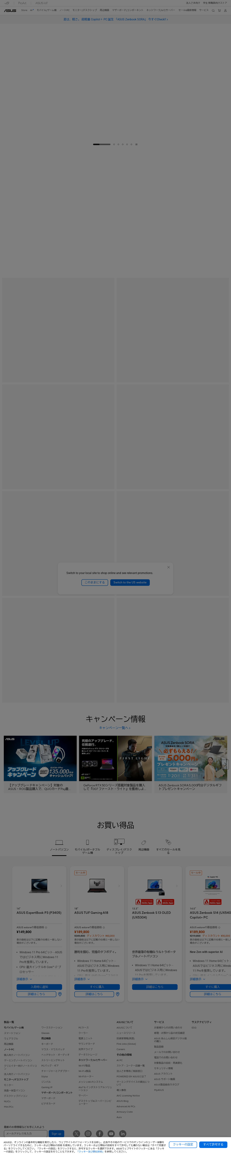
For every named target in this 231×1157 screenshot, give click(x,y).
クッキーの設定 (183, 1144)
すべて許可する (213, 1144)
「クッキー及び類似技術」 (90, 1151)
